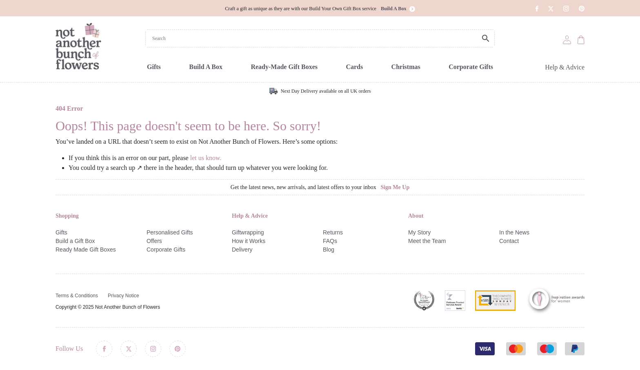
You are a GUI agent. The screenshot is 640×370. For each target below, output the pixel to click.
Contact (509, 241)
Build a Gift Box (75, 241)
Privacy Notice (123, 296)
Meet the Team (427, 241)
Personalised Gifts (170, 232)
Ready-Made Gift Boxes (284, 66)
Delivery (242, 249)
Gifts (154, 66)
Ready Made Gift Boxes (86, 249)
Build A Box (205, 66)
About (415, 216)
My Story (419, 232)
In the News (514, 232)
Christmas (405, 66)
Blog (328, 249)
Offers (154, 241)
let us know (205, 157)
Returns (333, 232)
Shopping (67, 216)
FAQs (330, 241)
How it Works (248, 241)
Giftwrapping (248, 232)
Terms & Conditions (77, 296)
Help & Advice (564, 67)
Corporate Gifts (471, 66)
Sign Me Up (394, 187)
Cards (354, 66)
